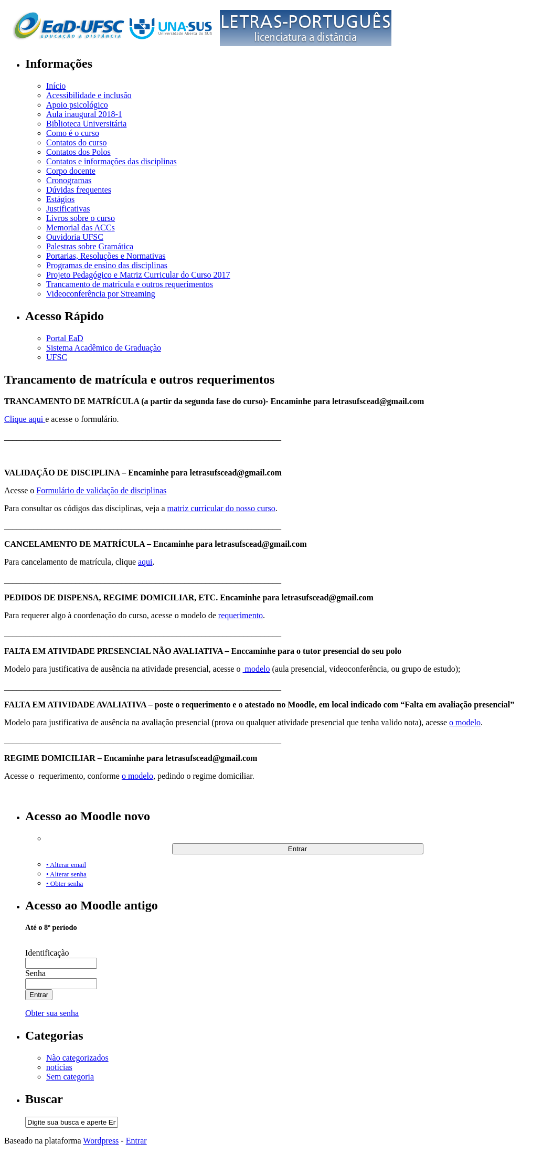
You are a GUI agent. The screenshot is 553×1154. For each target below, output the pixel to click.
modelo (256, 668)
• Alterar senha (66, 874)
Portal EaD (64, 338)
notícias (59, 1067)
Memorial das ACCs (80, 227)
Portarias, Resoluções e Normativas (106, 255)
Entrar (136, 1140)
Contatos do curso (76, 142)
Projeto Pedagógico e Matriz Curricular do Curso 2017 (138, 274)
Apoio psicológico (77, 104)
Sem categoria (70, 1076)
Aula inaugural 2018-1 (84, 114)
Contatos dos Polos (78, 151)
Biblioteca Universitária (86, 123)
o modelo (465, 722)
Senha (35, 973)
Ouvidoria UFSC (74, 236)
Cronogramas (68, 180)
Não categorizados (77, 1057)
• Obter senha (64, 883)
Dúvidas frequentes (78, 189)
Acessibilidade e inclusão (89, 95)
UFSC (56, 357)
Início (56, 85)
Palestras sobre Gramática (89, 246)
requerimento (240, 615)
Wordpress (101, 1140)
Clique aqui (24, 419)
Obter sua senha (52, 1013)
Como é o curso (72, 133)
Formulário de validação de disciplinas (101, 490)
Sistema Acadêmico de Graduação (103, 347)
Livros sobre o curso (80, 218)
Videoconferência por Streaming (100, 293)
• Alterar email (66, 865)
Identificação (47, 952)
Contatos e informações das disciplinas (111, 161)
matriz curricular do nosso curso (221, 508)
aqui (145, 561)
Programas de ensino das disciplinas (106, 265)
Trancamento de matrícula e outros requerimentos (129, 284)
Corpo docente (70, 170)
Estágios (60, 199)
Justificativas (68, 208)
